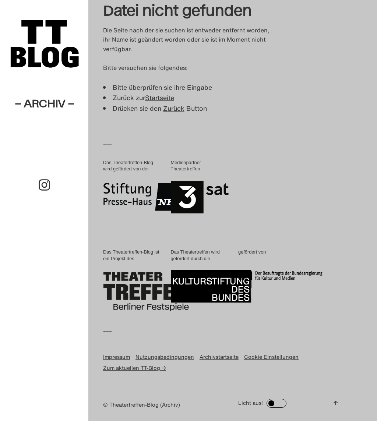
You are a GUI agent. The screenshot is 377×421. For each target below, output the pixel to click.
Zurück (173, 108)
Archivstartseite (219, 357)
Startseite (159, 97)
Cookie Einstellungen (271, 357)
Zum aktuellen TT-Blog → (134, 368)
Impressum (116, 357)
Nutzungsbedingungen (164, 357)
